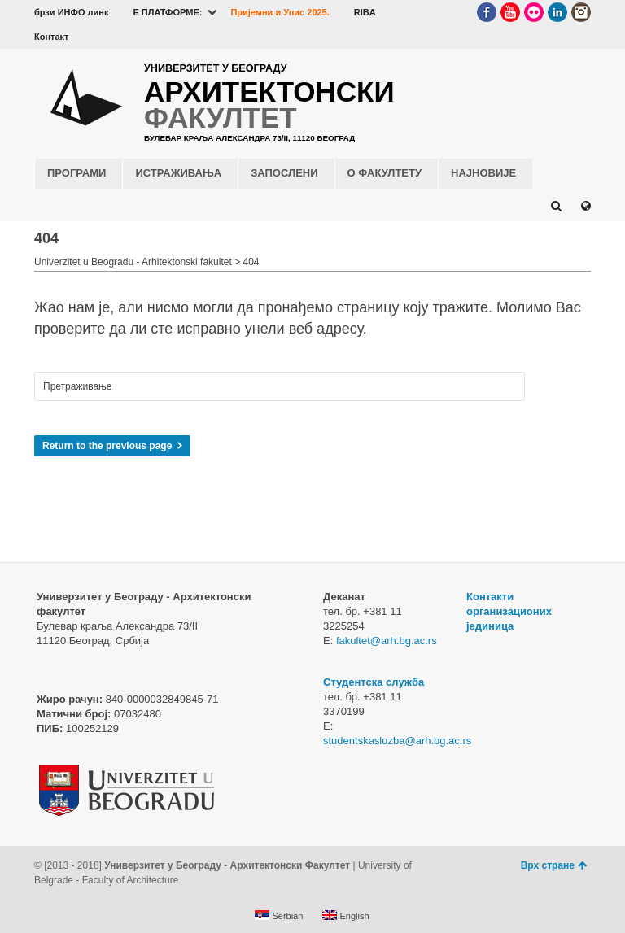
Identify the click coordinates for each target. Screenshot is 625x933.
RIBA (365, 12)
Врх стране (554, 865)
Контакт (51, 36)
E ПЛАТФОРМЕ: (167, 12)
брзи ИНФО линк (71, 12)
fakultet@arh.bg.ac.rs (386, 640)
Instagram (581, 12)
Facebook (486, 12)
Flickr (534, 12)
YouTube (510, 12)
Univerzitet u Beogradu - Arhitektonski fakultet (133, 262)
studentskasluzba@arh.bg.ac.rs (397, 741)
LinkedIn (557, 12)
